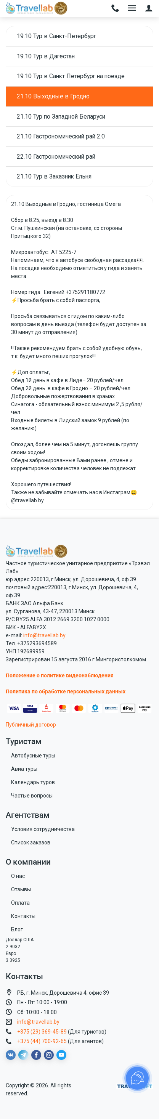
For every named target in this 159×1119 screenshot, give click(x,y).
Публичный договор (31, 725)
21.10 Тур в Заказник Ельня (54, 176)
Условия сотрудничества (43, 829)
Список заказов (30, 842)
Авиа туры (24, 769)
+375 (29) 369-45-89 (42, 1032)
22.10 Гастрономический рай (56, 156)
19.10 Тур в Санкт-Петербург (56, 36)
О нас (18, 876)
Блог (17, 929)
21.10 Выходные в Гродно (53, 96)
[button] (149, 8)
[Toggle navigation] (115, 8)
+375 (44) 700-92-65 (42, 1041)
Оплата (20, 903)
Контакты (23, 916)
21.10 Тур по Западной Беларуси (61, 116)
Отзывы (21, 889)
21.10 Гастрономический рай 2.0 (61, 136)
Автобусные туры (33, 755)
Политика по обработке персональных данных (65, 691)
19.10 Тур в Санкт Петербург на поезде (71, 76)
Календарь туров (33, 782)
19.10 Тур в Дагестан (46, 56)
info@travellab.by (44, 635)
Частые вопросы (32, 796)
